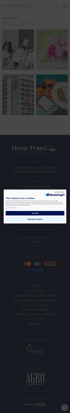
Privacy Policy (11, 208)
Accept (35, 213)
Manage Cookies (35, 219)
